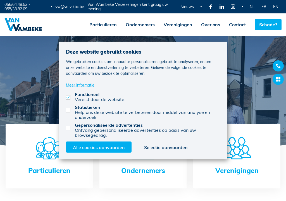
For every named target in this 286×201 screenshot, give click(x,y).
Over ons (210, 24)
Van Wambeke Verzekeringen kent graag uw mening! (127, 6)
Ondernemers (140, 24)
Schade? (268, 24)
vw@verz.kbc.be (69, 6)
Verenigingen (178, 24)
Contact (237, 24)
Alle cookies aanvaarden (99, 147)
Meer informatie (80, 84)
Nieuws (187, 6)
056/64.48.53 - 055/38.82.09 (17, 6)
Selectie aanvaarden (165, 147)
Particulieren (103, 24)
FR (263, 6)
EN (275, 6)
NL (252, 6)
